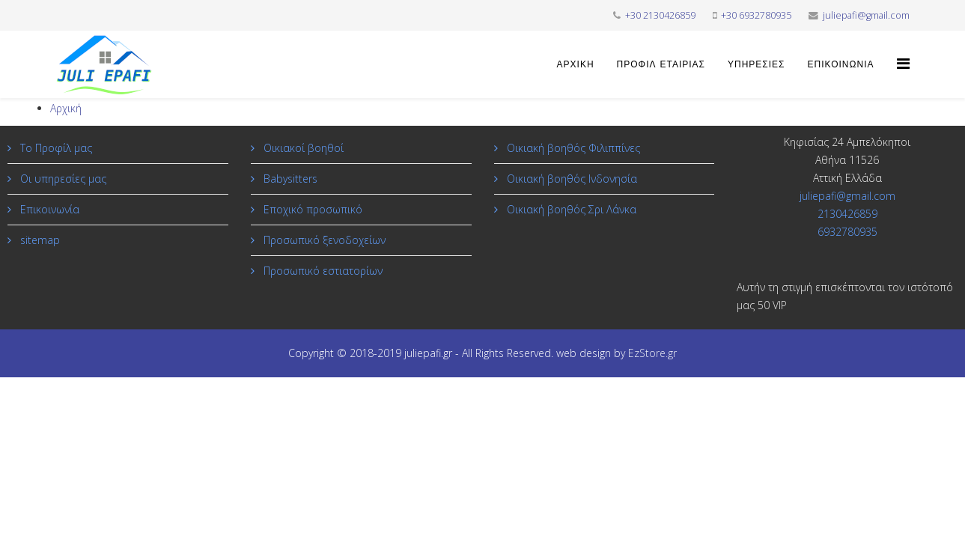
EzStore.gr (652, 353)
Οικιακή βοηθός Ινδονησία (570, 178)
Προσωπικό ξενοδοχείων (323, 240)
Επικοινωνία (841, 64)
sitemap (38, 240)
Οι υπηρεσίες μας (61, 178)
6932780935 (847, 232)
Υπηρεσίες (756, 64)
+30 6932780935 (756, 15)
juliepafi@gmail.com (866, 15)
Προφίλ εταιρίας (661, 64)
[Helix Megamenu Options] (903, 63)
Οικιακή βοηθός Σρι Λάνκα (570, 209)
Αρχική (575, 64)
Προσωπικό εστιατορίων (322, 271)
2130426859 (847, 214)
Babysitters (289, 178)
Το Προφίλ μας (54, 148)
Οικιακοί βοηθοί (302, 148)
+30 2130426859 (660, 15)
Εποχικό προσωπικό (311, 209)
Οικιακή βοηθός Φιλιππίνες (572, 148)
